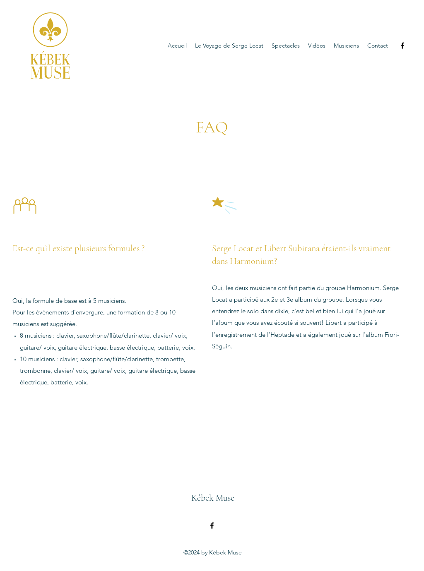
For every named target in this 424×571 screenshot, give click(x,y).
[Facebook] (402, 45)
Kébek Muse (212, 497)
